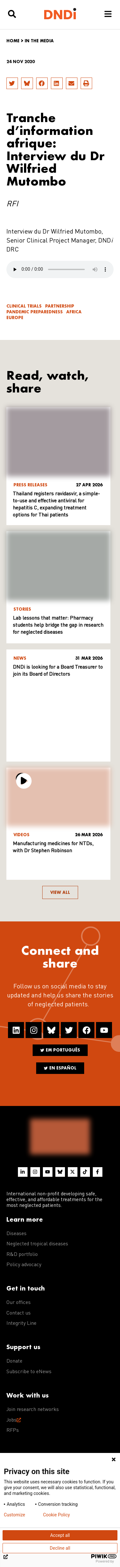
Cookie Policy (56, 1514)
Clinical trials (24, 306)
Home (13, 40)
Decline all (60, 1548)
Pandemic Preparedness (34, 311)
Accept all (60, 1535)
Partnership (59, 306)
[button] (12, 83)
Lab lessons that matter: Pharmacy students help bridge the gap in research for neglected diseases (58, 625)
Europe (14, 317)
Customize (14, 1514)
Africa (74, 311)
